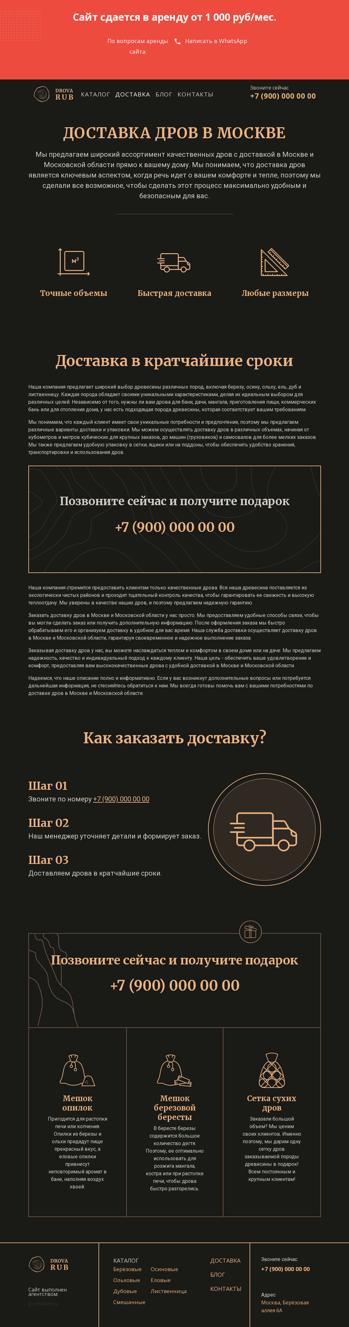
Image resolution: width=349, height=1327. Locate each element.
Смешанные (129, 1302)
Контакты (195, 94)
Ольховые (126, 1280)
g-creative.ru (43, 1303)
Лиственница (169, 1291)
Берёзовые (127, 1269)
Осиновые (164, 1269)
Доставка (132, 94)
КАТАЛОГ (126, 1260)
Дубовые (125, 1291)
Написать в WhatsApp (216, 41)
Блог (164, 94)
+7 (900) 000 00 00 (283, 96)
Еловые (161, 1280)
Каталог (95, 94)
